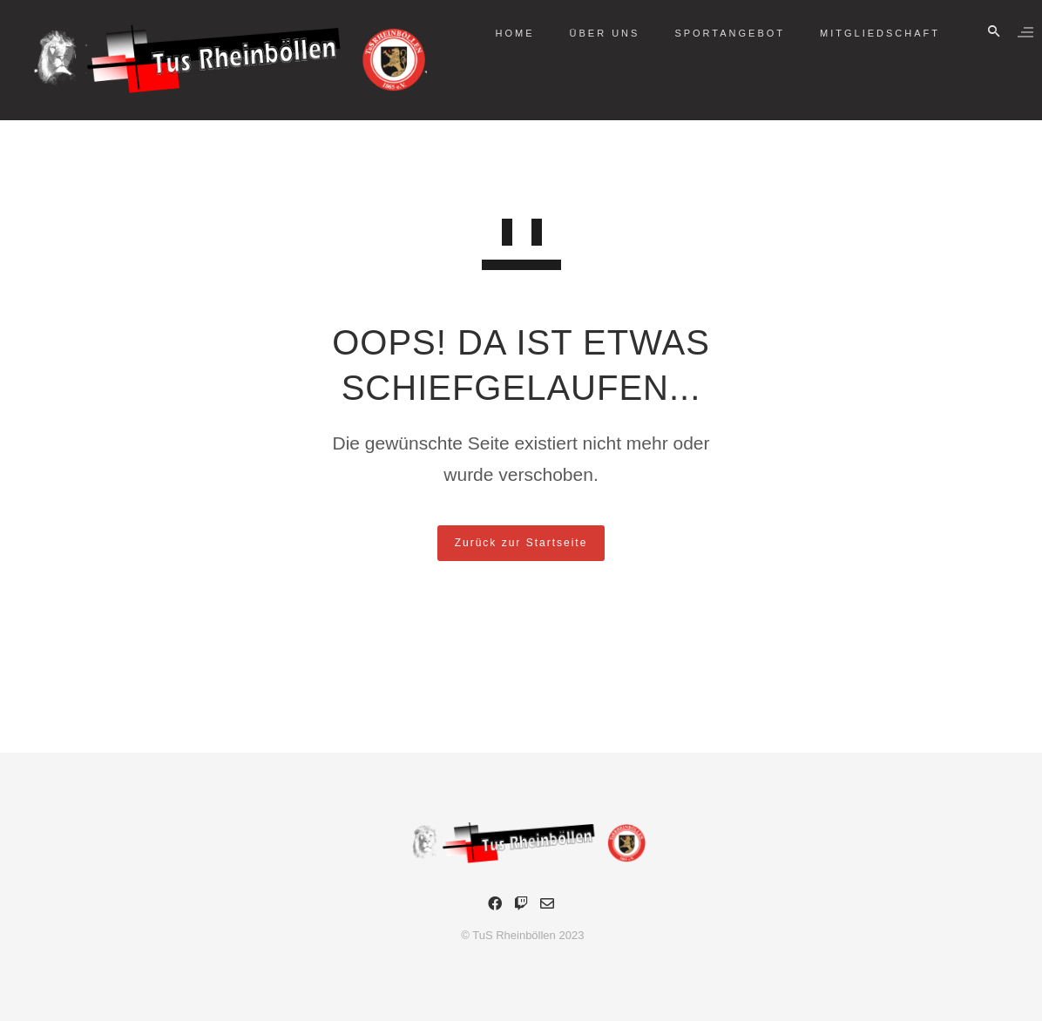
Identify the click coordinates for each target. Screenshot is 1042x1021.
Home (498, 33)
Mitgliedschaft (862, 33)
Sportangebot (712, 33)
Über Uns (587, 33)
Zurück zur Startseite (521, 543)
